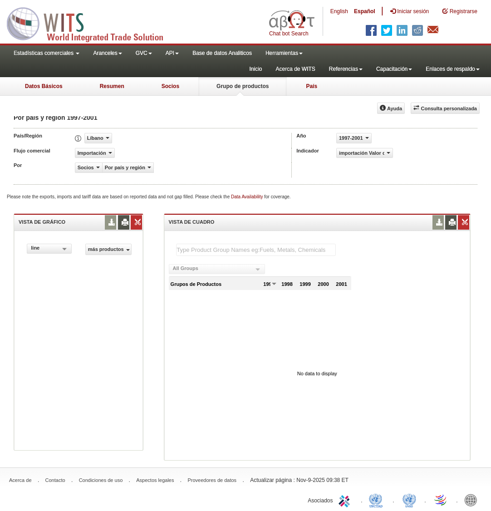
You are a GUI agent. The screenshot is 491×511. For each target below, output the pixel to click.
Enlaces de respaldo (453, 69)
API (172, 53)
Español (364, 11)
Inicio (255, 69)
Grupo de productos (242, 86)
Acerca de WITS (295, 69)
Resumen (112, 86)
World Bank (473, 500)
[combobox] (49, 249)
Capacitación (394, 69)
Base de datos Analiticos (222, 53)
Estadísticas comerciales (46, 53)
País (311, 86)
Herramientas (284, 53)
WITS (91, 22)
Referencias (346, 69)
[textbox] (256, 250)
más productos (109, 249)
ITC (346, 500)
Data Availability (247, 196)
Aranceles (107, 53)
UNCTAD (377, 500)
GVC (144, 53)
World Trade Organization (441, 500)
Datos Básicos (44, 86)
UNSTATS (409, 500)
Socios (170, 86)
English (339, 11)
